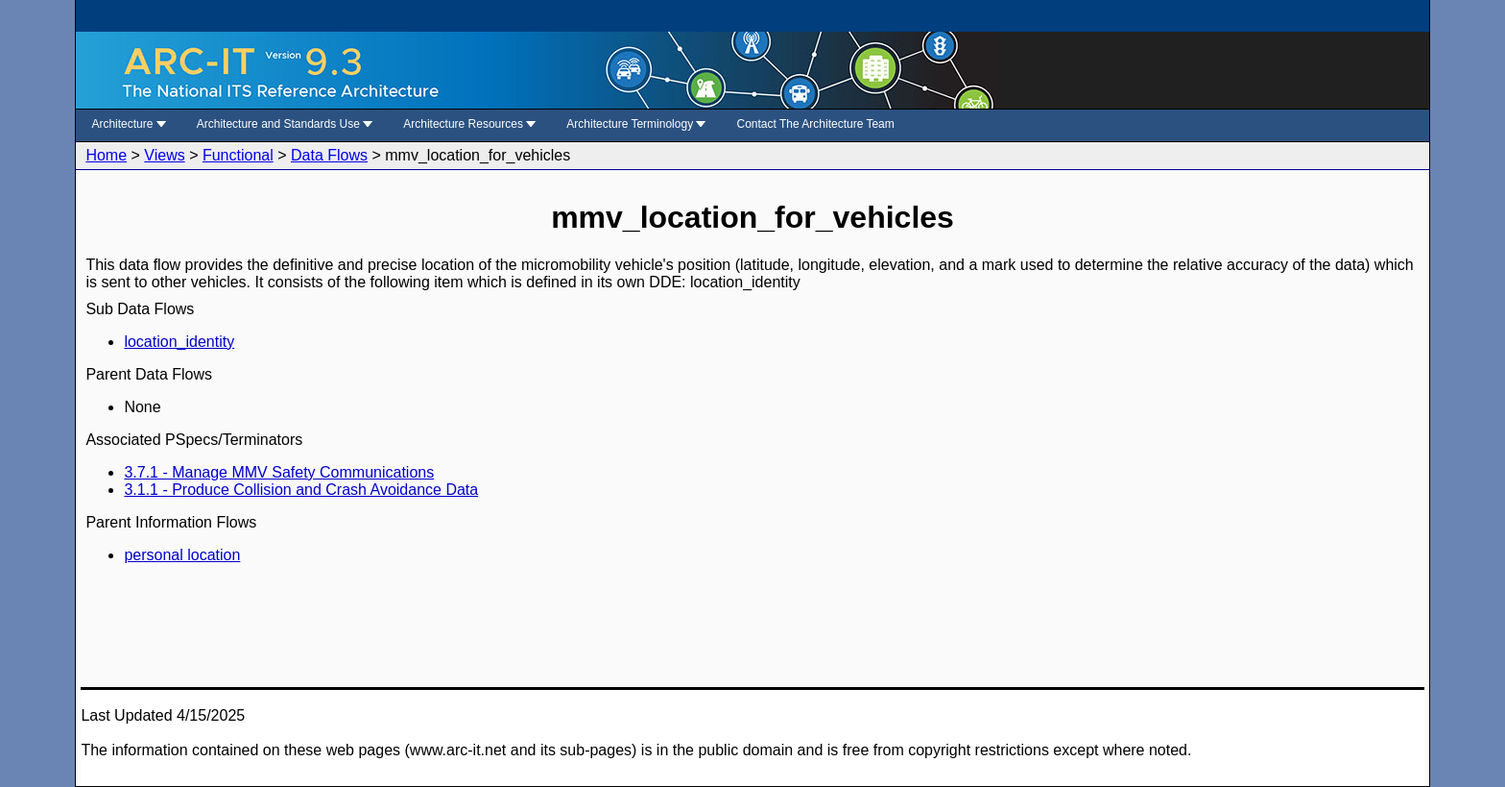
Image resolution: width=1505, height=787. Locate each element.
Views (164, 155)
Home (106, 155)
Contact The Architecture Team (815, 124)
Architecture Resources (469, 124)
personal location (182, 555)
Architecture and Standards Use (284, 124)
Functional (238, 155)
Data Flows (329, 155)
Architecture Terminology (635, 124)
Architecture (128, 124)
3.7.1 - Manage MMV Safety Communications (279, 472)
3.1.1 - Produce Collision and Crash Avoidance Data (301, 489)
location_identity (179, 341)
